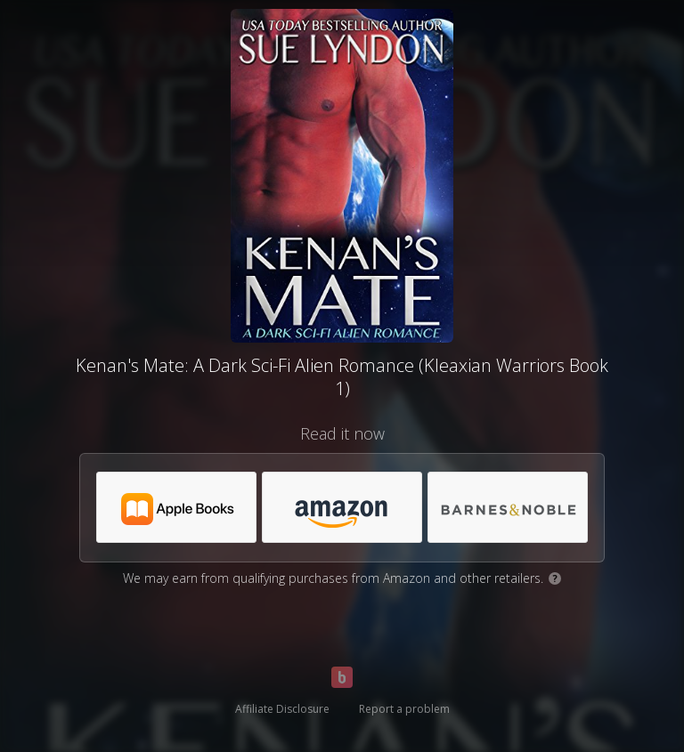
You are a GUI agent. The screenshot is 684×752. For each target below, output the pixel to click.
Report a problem (404, 708)
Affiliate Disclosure (282, 708)
